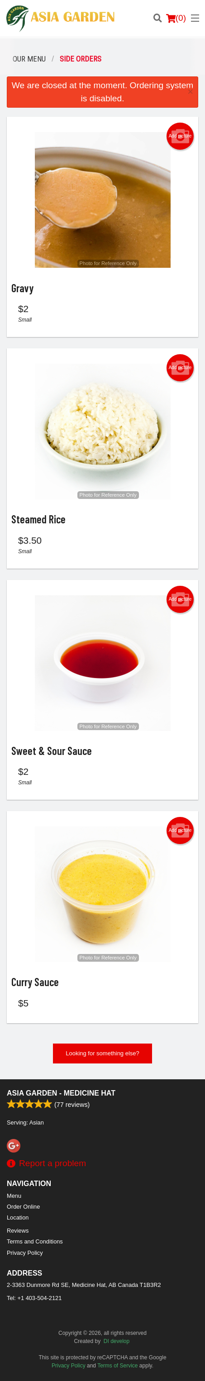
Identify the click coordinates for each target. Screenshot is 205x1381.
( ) (176, 18)
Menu (14, 1195)
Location (18, 1217)
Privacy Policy (25, 1252)
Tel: (34, 1298)
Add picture (180, 136)
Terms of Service (117, 1365)
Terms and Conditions (35, 1241)
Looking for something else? (102, 1053)
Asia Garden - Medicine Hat (61, 1093)
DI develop (116, 1341)
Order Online (23, 1206)
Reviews (18, 1230)
